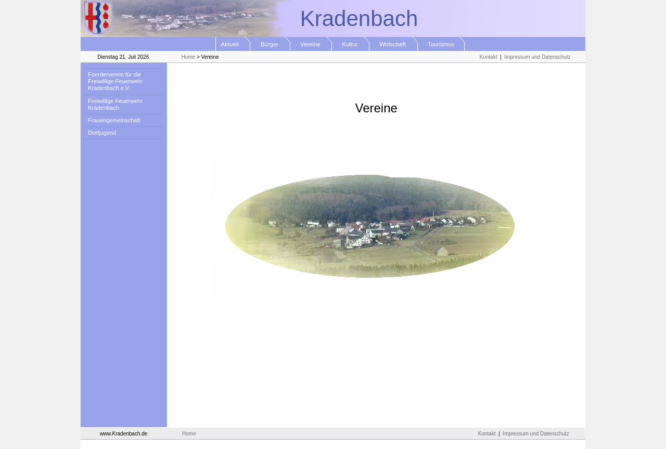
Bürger (270, 44)
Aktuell (233, 44)
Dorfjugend (100, 133)
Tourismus (441, 44)
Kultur (350, 44)
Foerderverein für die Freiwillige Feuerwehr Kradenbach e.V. (114, 81)
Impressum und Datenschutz (537, 57)
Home (188, 57)
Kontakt (488, 57)
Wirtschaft (394, 44)
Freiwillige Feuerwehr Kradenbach (114, 104)
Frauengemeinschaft (112, 120)
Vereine (311, 44)
